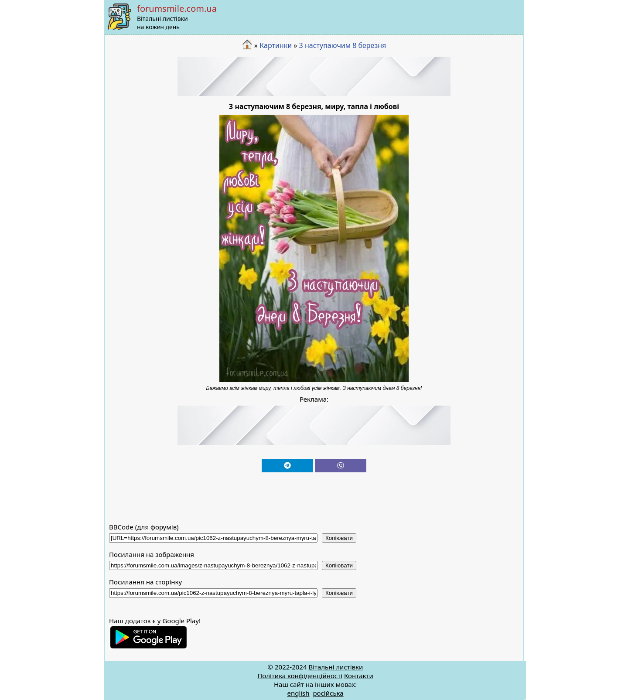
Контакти (358, 675)
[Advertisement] (314, 76)
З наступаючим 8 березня (342, 45)
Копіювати (339, 538)
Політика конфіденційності (299, 675)
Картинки (275, 45)
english (298, 693)
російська (328, 693)
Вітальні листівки (335, 666)
